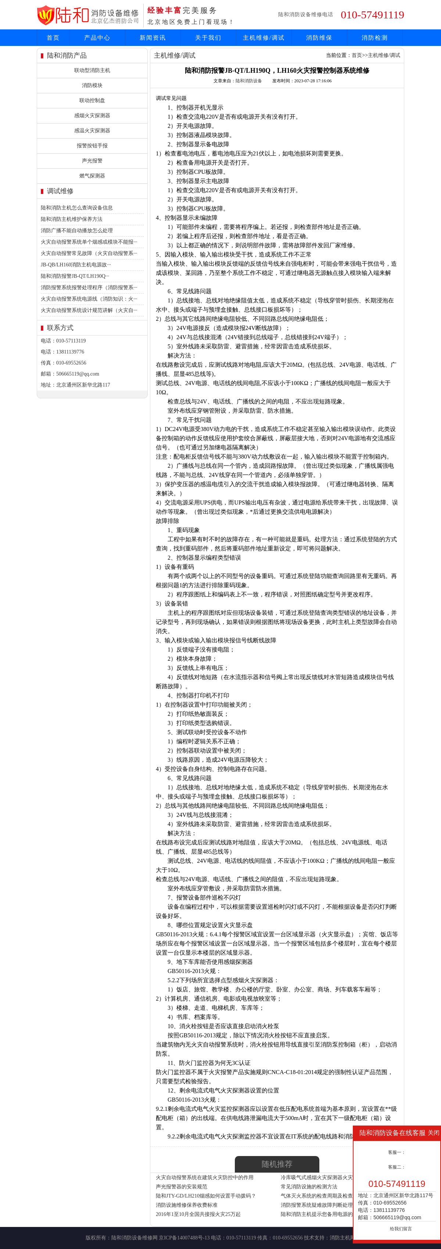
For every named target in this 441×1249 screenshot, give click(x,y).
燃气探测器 (92, 176)
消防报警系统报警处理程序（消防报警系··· (89, 287)
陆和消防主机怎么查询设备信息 (77, 208)
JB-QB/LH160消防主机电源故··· (76, 265)
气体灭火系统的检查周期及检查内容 (322, 1196)
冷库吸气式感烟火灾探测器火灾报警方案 (327, 1177)
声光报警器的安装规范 (181, 1186)
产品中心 (97, 38)
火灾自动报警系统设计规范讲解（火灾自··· (89, 310)
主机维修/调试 (264, 38)
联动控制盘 (92, 100)
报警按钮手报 (92, 145)
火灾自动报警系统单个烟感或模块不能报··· (89, 242)
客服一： (397, 1152)
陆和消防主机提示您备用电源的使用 (322, 1214)
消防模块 (92, 85)
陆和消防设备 (249, 80)
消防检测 (375, 38)
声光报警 (92, 161)
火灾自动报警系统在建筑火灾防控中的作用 (205, 1177)
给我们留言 (401, 1228)
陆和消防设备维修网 (134, 1238)
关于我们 (208, 38)
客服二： (397, 1167)
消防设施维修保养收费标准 (187, 1205)
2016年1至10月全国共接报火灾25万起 (198, 1214)
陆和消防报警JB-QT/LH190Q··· (75, 276)
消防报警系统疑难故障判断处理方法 (322, 1205)
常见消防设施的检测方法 (309, 1186)
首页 (53, 38)
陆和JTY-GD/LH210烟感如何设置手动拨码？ (206, 1196)
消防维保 (319, 38)
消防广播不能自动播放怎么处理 (77, 230)
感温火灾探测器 (92, 130)
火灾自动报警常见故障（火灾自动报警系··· (89, 253)
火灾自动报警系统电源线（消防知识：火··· (89, 299)
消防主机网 (342, 1238)
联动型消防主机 (92, 70)
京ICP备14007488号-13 (184, 1238)
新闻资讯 (153, 38)
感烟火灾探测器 (92, 115)
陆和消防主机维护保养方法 (72, 219)
